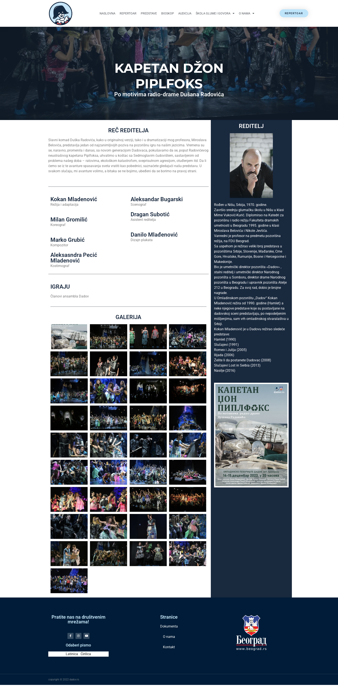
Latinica (72, 655)
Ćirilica (86, 655)
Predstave (149, 13)
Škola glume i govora (215, 13)
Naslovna (107, 13)
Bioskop (167, 13)
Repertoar (128, 13)
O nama (246, 13)
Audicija (184, 13)
